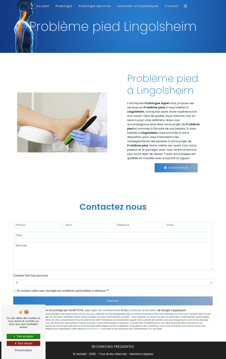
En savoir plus (176, 167)
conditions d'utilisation (142, 310)
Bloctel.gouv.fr (93, 328)
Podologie (64, 6)
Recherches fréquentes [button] (113, 347)
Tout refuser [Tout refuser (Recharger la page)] (23, 343)
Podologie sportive (95, 6)
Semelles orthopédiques (138, 6)
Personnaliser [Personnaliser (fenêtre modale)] (23, 350)
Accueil (43, 6)
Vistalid (81, 354)
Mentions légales (141, 354)
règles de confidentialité (105, 310)
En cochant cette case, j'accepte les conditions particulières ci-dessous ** (63, 290)
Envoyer (113, 301)
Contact (172, 6)
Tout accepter (23, 336)
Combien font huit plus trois (30, 275)
